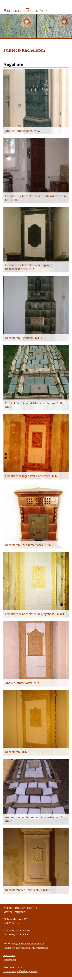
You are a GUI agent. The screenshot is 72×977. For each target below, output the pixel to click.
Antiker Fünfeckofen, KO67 (22, 131)
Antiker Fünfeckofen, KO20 (22, 683)
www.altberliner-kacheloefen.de (32, 947)
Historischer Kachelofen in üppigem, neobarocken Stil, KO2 (29, 267)
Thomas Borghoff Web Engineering (20, 971)
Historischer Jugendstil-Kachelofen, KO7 (31, 476)
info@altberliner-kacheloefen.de (28, 943)
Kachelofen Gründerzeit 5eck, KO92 (28, 545)
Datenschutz (9, 959)
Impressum (9, 955)
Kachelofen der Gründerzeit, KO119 (28, 890)
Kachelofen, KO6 (16, 752)
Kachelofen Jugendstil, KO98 (23, 338)
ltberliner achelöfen (25, 11)
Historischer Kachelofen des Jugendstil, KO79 (34, 614)
